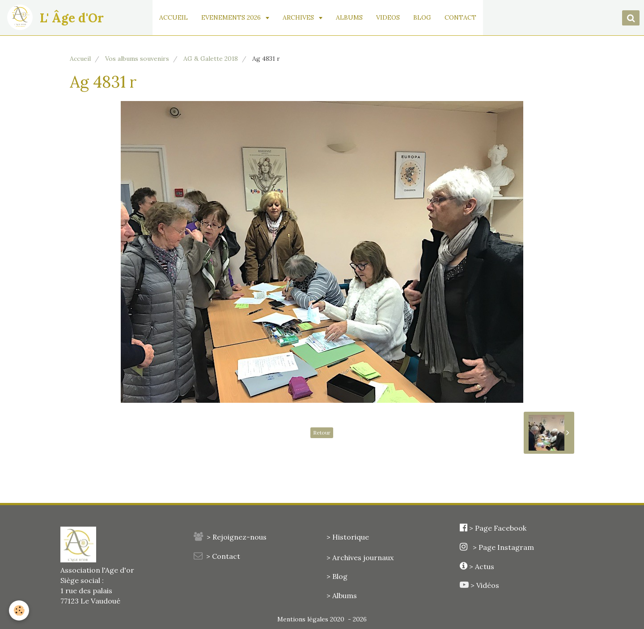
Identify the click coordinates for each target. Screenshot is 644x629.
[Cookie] (19, 610)
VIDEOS (388, 17)
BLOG (422, 17)
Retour (321, 432)
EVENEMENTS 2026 (232, 17)
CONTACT (460, 17)
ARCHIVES (299, 17)
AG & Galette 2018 (210, 59)
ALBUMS (349, 17)
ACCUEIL (173, 17)
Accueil (80, 59)
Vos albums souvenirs (137, 59)
